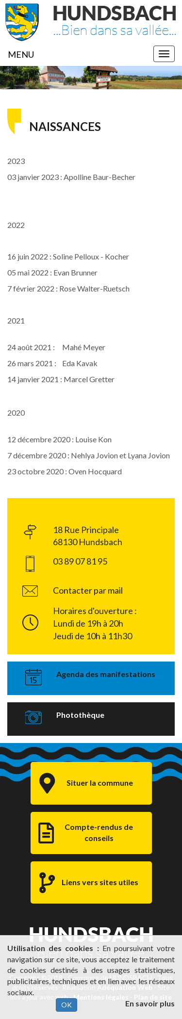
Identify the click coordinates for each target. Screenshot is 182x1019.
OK (66, 1005)
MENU (21, 54)
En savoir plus (150, 1003)
